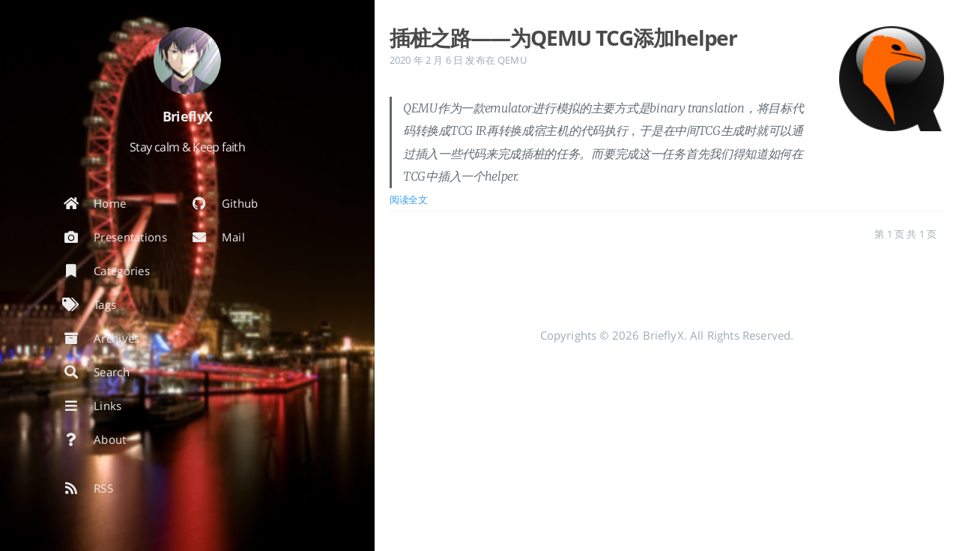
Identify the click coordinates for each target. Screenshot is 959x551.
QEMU (512, 60)
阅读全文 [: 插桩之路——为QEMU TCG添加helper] (409, 199)
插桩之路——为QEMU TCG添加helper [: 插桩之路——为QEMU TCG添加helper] (563, 37)
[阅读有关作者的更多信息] (187, 60)
